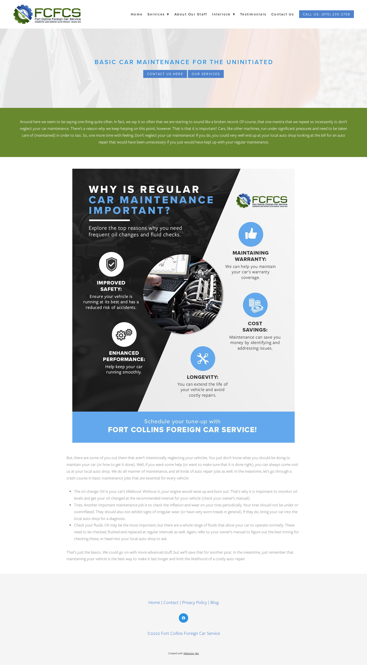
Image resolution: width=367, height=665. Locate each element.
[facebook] (183, 618)
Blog (214, 602)
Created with (183, 653)
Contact (171, 602)
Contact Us (282, 14)
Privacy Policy (194, 602)
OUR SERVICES (206, 74)
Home (137, 14)
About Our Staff (190, 14)
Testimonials (253, 14)
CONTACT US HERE (165, 74)
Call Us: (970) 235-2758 (326, 14)
